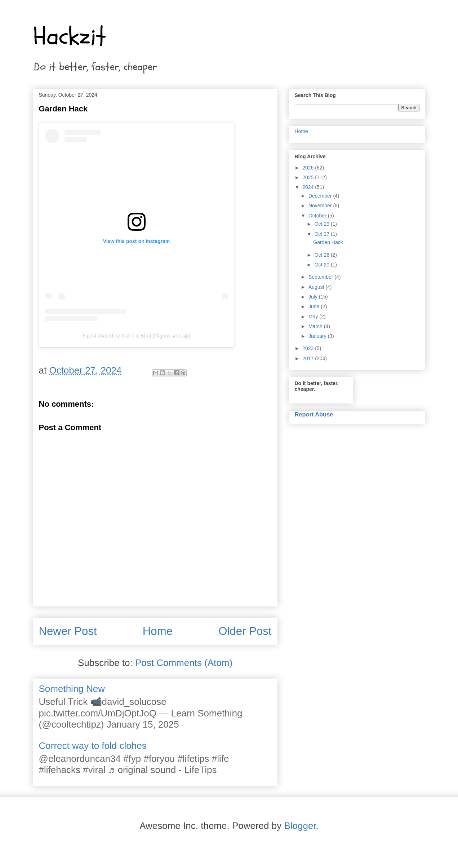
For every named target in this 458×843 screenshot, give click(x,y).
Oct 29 (323, 224)
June (314, 306)
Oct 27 (323, 234)
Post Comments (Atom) (183, 662)
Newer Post (68, 631)
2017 (308, 358)
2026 (308, 168)
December (320, 196)
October (318, 216)
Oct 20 (323, 265)
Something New (72, 688)
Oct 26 (323, 255)
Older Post (244, 631)
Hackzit (69, 36)
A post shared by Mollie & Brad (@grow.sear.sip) (136, 336)
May (313, 316)
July (313, 297)
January (318, 336)
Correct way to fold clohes (93, 745)
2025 (308, 177)
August (316, 287)
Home (158, 631)
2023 (308, 348)
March (316, 326)
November (320, 205)
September (321, 277)
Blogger (300, 825)
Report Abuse (314, 414)
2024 (308, 187)
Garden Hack (328, 242)
